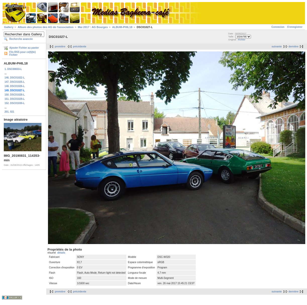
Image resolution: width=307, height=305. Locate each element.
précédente (79, 46)
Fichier (241, 39)
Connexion (277, 27)
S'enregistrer (294, 27)
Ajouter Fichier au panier (24, 47)
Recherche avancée (21, 39)
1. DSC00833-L (13, 69)
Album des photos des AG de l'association (45, 27)
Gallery (8, 27)
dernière (293, 46)
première (60, 46)
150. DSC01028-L (15, 94)
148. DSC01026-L (15, 86)
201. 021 (9, 111)
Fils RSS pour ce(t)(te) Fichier (22, 53)
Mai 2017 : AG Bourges (93, 27)
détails (61, 252)
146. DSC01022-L (15, 77)
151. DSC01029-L (15, 99)
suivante (277, 46)
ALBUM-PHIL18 (122, 27)
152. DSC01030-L (15, 103)
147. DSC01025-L (15, 82)
